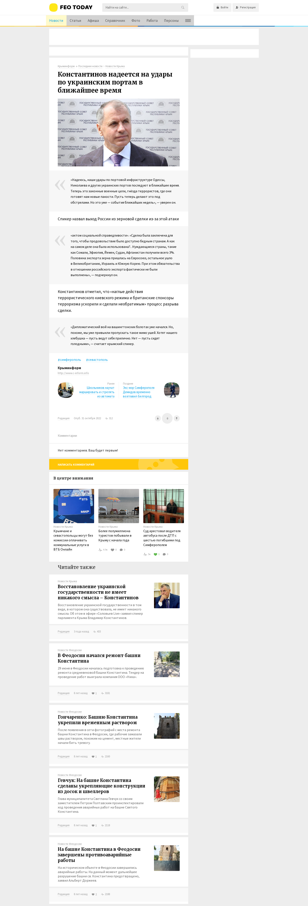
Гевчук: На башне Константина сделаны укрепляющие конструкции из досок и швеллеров (101, 786)
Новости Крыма (63, 526)
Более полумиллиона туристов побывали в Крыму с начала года (115, 535)
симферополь (70, 359)
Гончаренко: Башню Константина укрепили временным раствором (98, 719)
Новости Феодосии (70, 650)
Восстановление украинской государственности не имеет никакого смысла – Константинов (98, 592)
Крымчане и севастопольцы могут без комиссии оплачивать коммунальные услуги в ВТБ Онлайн (73, 540)
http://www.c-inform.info (73, 373)
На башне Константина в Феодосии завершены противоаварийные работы (99, 855)
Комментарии (67, 436)
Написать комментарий (76, 464)
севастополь (98, 359)
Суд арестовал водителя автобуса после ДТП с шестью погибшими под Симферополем (162, 538)
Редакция (64, 418)
